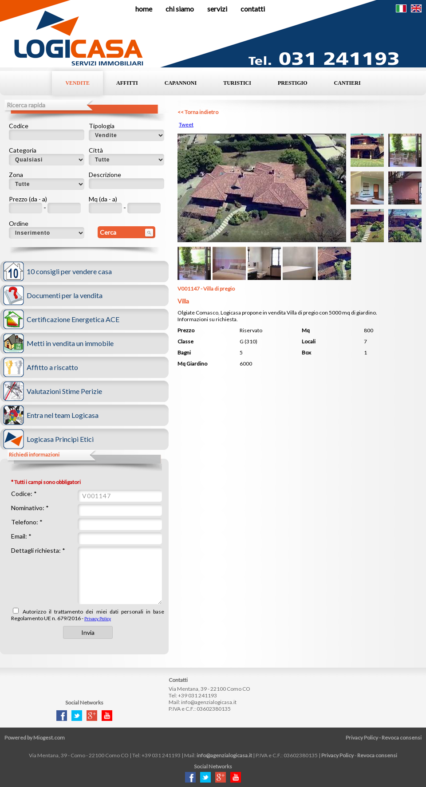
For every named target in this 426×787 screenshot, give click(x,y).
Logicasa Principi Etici (60, 439)
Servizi (217, 8)
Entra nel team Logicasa (63, 415)
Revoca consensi (402, 737)
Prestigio (293, 83)
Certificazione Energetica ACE (73, 319)
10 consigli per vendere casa (69, 271)
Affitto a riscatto (52, 367)
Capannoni (181, 83)
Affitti (127, 83)
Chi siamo (180, 8)
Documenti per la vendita (65, 295)
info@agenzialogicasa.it (209, 702)
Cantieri (347, 83)
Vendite (77, 83)
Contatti (253, 8)
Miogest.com (49, 737)
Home (143, 8)
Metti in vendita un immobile (70, 343)
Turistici (237, 83)
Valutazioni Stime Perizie (64, 391)
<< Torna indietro (198, 112)
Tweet (186, 124)
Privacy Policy (97, 618)
